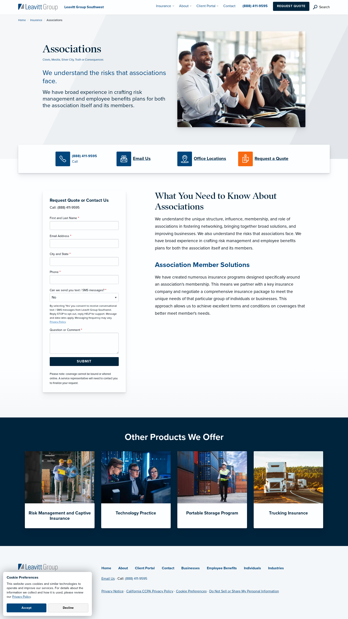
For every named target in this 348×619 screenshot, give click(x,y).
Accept (27, 608)
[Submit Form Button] (84, 361)
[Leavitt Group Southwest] (38, 7)
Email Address (60, 236)
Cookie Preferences (191, 591)
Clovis (46, 59)
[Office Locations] (204, 159)
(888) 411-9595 (136, 578)
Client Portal (145, 568)
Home (22, 20)
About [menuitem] (184, 6)
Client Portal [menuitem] (206, 6)
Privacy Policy (21, 597)
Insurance (36, 20)
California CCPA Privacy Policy (149, 591)
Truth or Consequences (89, 59)
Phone (55, 272)
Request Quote (291, 6)
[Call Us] (82, 159)
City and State (60, 254)
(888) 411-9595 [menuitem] (255, 6)
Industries (276, 568)
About (123, 568)
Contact (168, 568)
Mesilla (55, 59)
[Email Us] (142, 159)
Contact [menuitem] (229, 6)
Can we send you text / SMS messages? (78, 290)
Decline (68, 608)
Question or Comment (66, 330)
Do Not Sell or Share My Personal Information (244, 591)
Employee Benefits (222, 568)
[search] (321, 7)
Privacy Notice (112, 591)
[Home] (38, 567)
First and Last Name (64, 218)
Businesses (190, 568)
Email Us (108, 578)
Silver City (67, 59)
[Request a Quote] (265, 159)
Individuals (252, 568)
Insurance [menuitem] (163, 6)
